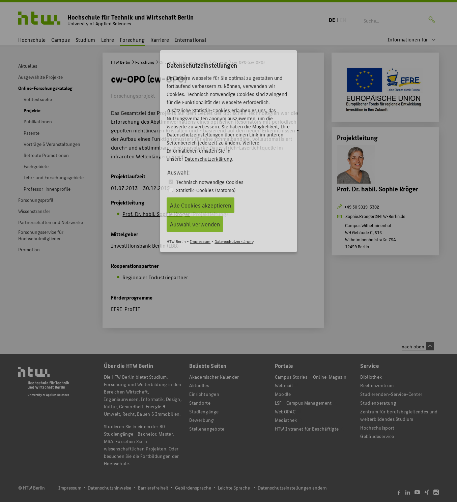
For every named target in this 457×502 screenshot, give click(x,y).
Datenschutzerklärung (208, 158)
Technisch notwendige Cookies (210, 182)
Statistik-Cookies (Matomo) (205, 190)
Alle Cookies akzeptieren (200, 205)
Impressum (200, 241)
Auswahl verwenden (195, 224)
